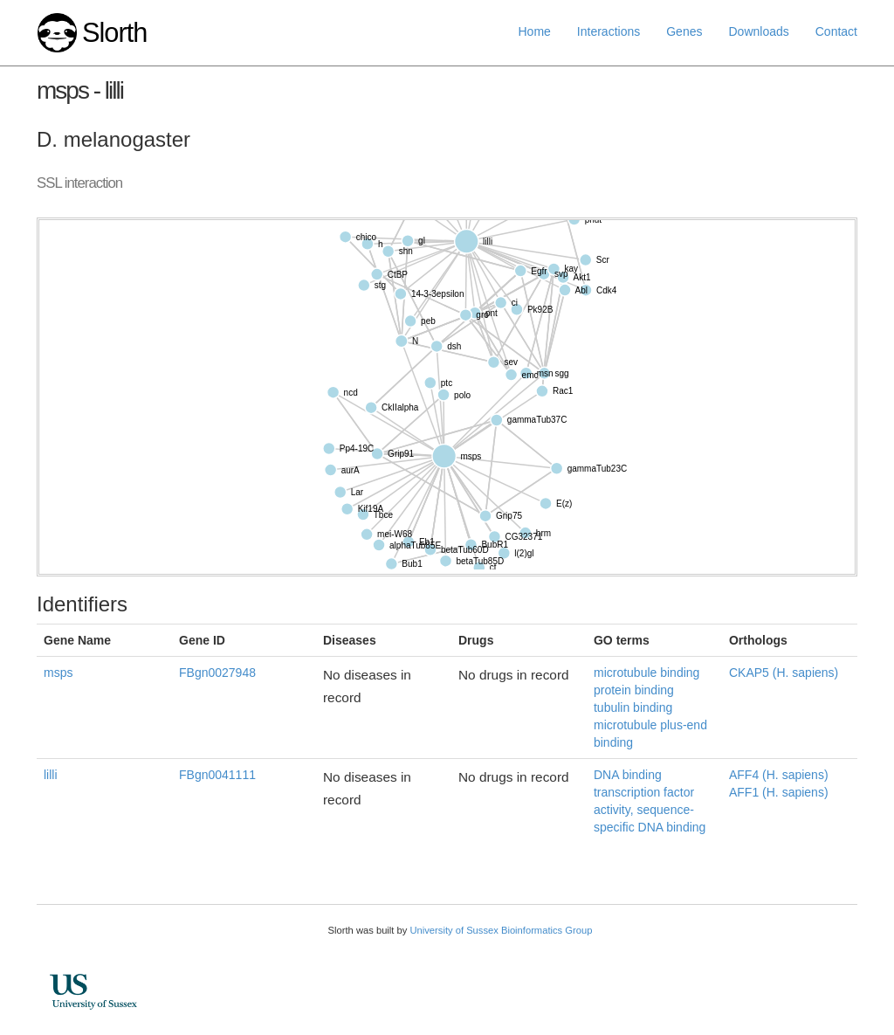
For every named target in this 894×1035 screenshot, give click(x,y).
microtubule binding (646, 673)
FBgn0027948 (217, 673)
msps (58, 673)
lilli (51, 775)
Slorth (114, 32)
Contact (836, 31)
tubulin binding (633, 707)
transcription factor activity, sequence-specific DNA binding (649, 809)
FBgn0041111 (217, 775)
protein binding (634, 690)
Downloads (758, 31)
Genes (684, 31)
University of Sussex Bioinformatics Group (500, 930)
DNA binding (628, 775)
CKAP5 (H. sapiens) (783, 673)
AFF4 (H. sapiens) (779, 775)
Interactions (608, 31)
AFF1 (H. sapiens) (779, 792)
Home (535, 31)
